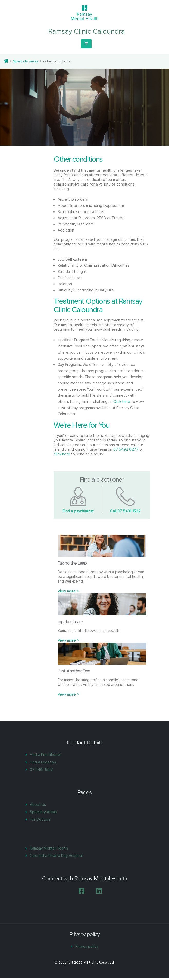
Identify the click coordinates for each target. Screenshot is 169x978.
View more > (68, 591)
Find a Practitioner (45, 754)
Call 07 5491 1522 (125, 511)
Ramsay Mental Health (49, 848)
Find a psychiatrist (78, 511)
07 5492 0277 (125, 449)
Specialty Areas (43, 812)
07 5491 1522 (41, 769)
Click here (121, 401)
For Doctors (40, 819)
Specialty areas (25, 61)
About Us (38, 804)
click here (62, 454)
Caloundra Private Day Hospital (56, 855)
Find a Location (43, 762)
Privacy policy (86, 946)
